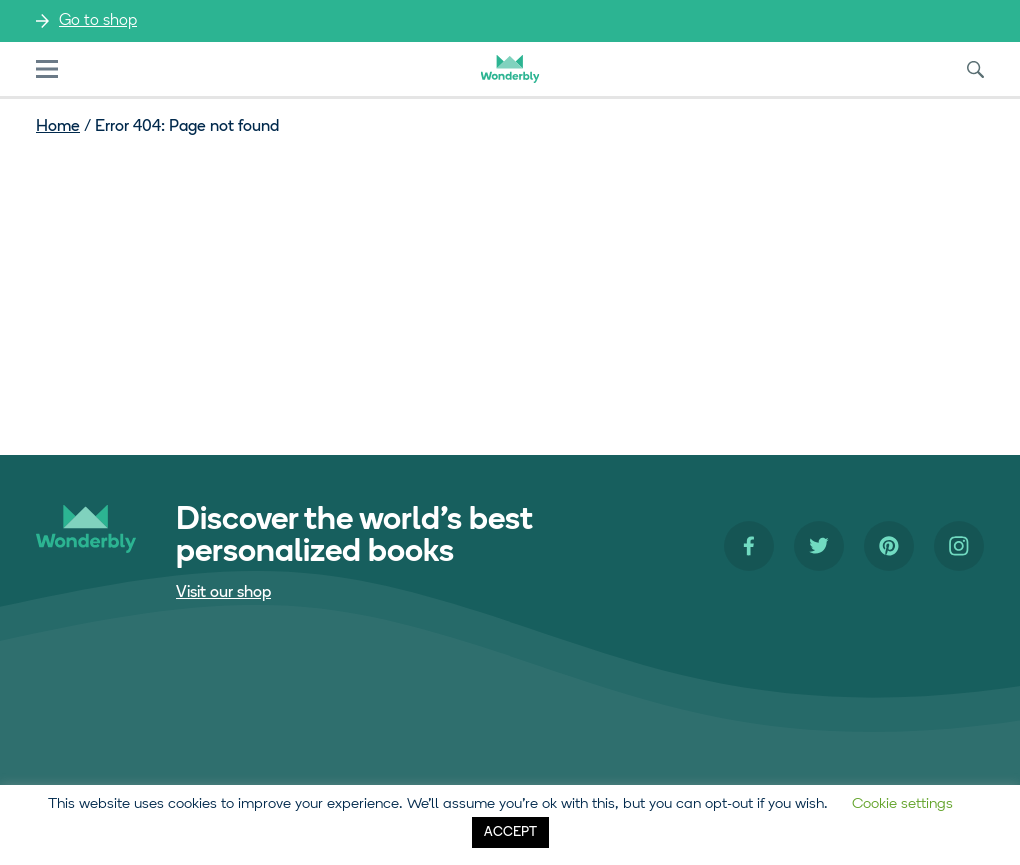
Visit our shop (223, 593)
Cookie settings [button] (902, 804)
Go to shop (98, 21)
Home (58, 127)
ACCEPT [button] (510, 832)
